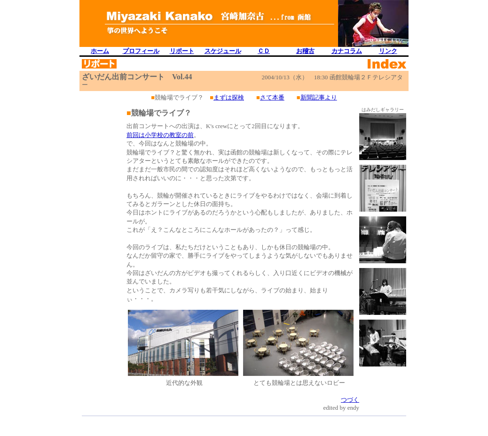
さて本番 (272, 97)
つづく (350, 399)
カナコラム (346, 50)
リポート (182, 50)
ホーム (100, 50)
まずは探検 (228, 97)
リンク (388, 50)
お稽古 (305, 50)
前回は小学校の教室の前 (160, 134)
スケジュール (223, 50)
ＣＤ (264, 50)
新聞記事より (318, 97)
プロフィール (141, 50)
